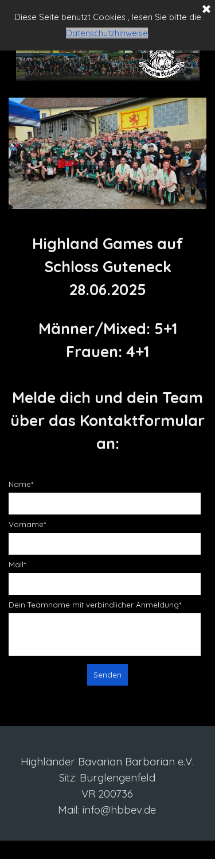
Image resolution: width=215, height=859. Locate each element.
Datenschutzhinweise (107, 33)
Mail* (17, 564)
